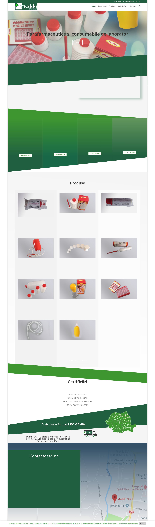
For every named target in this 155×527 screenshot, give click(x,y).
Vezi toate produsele (77, 360)
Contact (133, 6)
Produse (112, 6)
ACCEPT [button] (142, 524)
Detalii (77, 42)
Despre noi (102, 6)
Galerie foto (123, 6)
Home (93, 6)
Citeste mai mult (25, 155)
